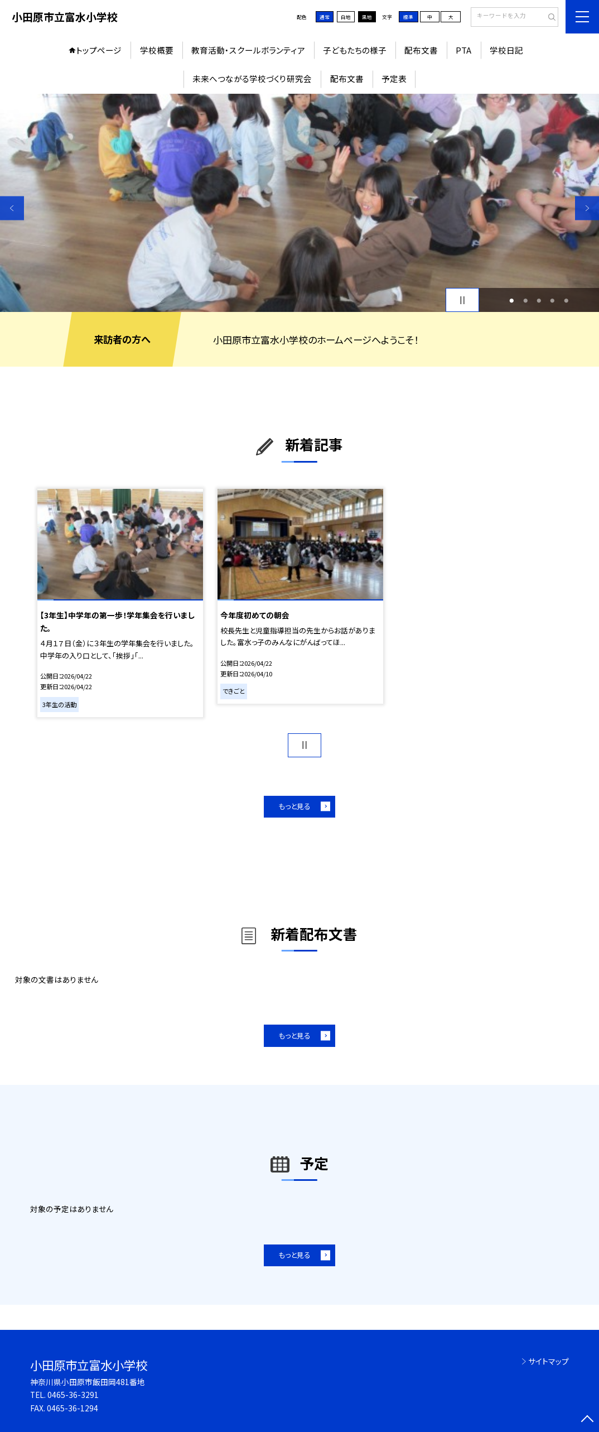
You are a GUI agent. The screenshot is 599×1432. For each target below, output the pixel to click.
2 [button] (525, 300)
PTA (463, 50)
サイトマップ (548, 1361)
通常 (325, 16)
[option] (299, 203)
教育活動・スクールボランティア (248, 50)
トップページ (99, 50)
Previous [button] (12, 208)
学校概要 (156, 50)
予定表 (394, 78)
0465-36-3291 (73, 1394)
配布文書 (421, 50)
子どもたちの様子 (355, 50)
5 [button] (566, 300)
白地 (346, 16)
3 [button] (539, 300)
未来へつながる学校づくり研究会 (252, 78)
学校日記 (506, 50)
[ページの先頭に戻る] (587, 1420)
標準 (408, 16)
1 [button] (512, 300)
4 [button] (552, 300)
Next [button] (587, 208)
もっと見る (294, 806)
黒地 (367, 16)
